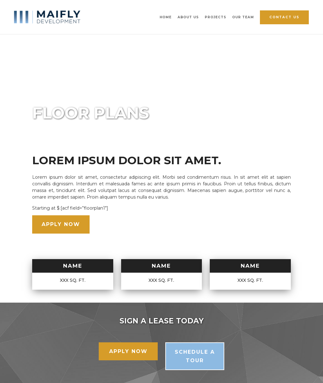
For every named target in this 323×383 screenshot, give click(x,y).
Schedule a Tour (195, 356)
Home (166, 17)
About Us (188, 17)
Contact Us (284, 17)
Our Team (243, 17)
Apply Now (61, 224)
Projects (215, 17)
